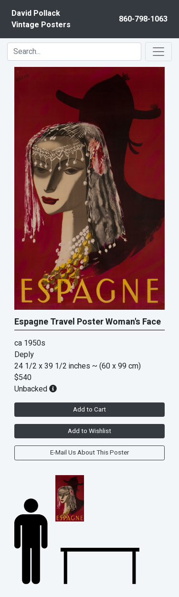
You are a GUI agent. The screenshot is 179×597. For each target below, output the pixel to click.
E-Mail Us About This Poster (89, 452)
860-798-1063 (143, 19)
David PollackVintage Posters (41, 19)
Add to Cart (89, 409)
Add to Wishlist (89, 431)
